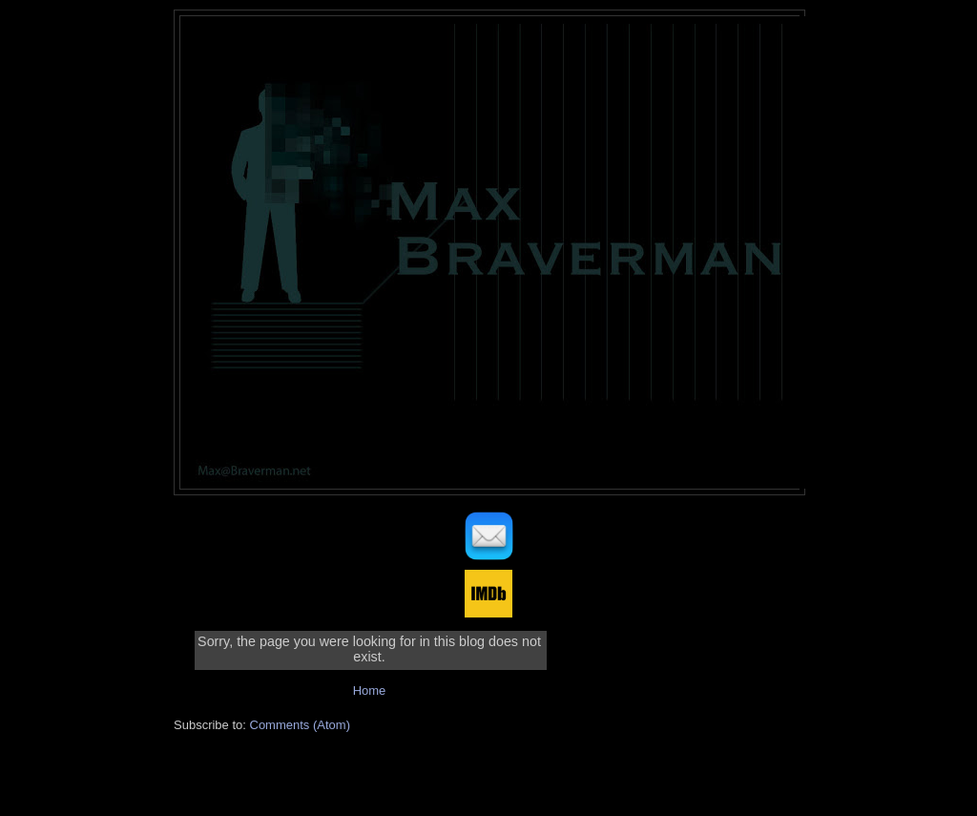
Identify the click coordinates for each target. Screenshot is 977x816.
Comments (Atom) (300, 725)
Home (369, 690)
